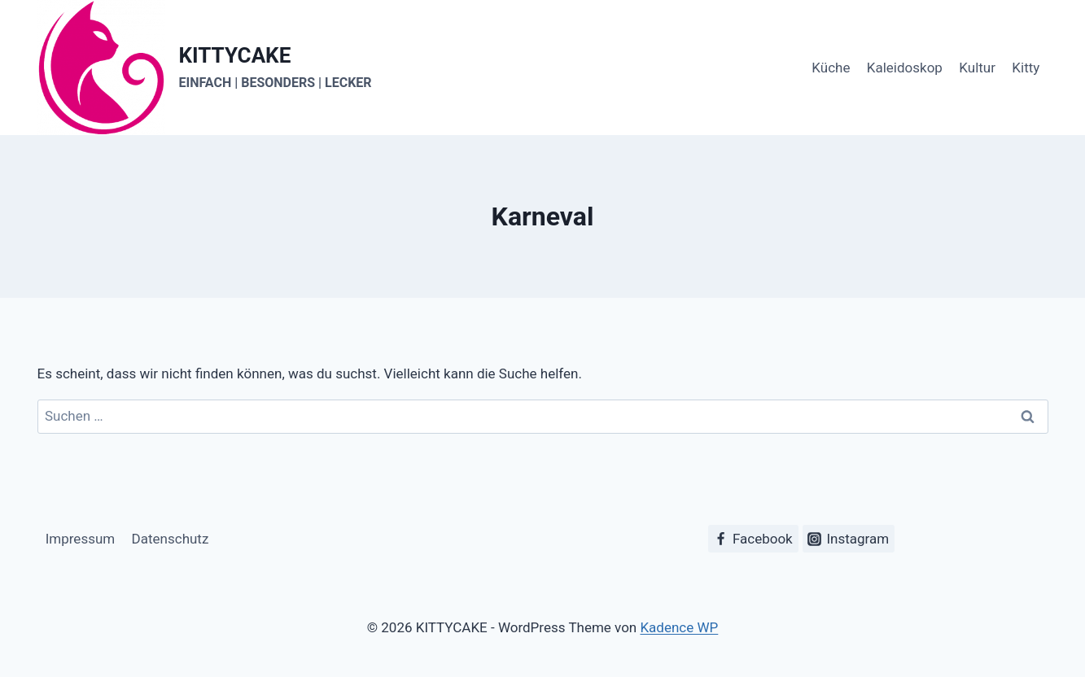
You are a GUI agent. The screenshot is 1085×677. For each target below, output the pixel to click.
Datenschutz (170, 539)
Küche (831, 67)
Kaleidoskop (905, 67)
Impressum (81, 539)
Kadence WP (679, 627)
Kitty (1025, 67)
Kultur (977, 67)
